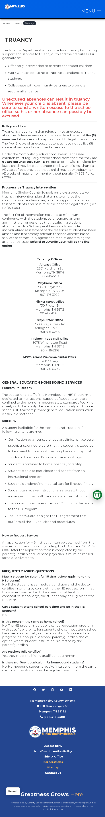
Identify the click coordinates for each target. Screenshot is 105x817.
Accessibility (53, 746)
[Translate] (97, 495)
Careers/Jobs (53, 762)
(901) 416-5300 (54, 717)
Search (13, 791)
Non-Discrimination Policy (53, 751)
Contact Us (53, 772)
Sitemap (53, 767)
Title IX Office (53, 756)
